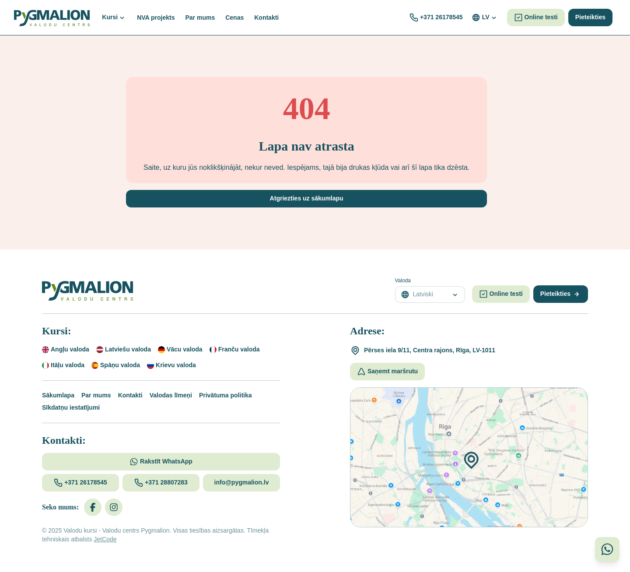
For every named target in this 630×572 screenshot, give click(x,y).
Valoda (403, 280)
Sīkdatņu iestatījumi (71, 407)
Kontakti (130, 395)
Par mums (96, 395)
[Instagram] (113, 507)
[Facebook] (93, 507)
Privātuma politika (225, 395)
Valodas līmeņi (171, 395)
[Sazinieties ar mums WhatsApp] (607, 549)
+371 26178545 (441, 17)
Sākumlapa (58, 395)
